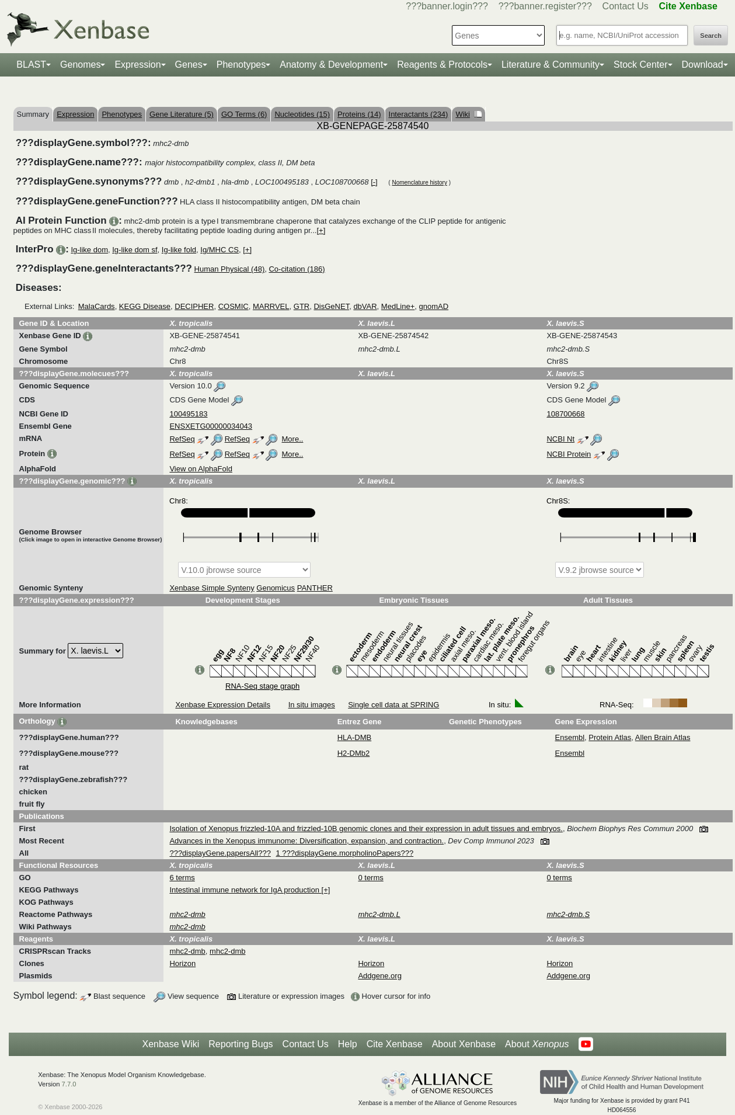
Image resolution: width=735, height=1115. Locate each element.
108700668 (565, 413)
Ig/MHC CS (219, 249)
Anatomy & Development (331, 65)
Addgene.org (379, 975)
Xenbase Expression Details (222, 704)
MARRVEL (271, 306)
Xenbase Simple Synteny (211, 587)
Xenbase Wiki (170, 1044)
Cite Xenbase (395, 1044)
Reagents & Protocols (442, 65)
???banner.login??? (447, 6)
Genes (189, 65)
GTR (301, 306)
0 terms (370, 877)
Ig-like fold (179, 249)
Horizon (182, 963)
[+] (320, 230)
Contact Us (625, 6)
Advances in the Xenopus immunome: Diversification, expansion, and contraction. (306, 840)
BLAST (31, 65)
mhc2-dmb (187, 951)
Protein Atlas (609, 737)
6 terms (181, 877)
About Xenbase (464, 1044)
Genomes (80, 65)
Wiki (468, 114)
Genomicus (275, 587)
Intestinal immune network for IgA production (245, 889)
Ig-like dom (89, 249)
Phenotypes (241, 65)
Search (711, 35)
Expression (137, 65)
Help (347, 1044)
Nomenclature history (419, 182)
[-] (374, 182)
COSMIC (233, 306)
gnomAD (434, 306)
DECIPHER (194, 306)
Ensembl (570, 737)
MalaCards (96, 306)
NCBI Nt (560, 439)
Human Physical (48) (229, 269)
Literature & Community (550, 65)
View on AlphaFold (200, 468)
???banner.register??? (545, 6)
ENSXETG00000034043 (210, 426)
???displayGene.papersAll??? (219, 853)
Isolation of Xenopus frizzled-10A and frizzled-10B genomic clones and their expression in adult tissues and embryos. (366, 828)
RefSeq (181, 439)
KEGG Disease (144, 306)
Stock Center (640, 65)
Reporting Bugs (240, 1044)
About (537, 1044)
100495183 (188, 413)
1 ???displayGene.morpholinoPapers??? (345, 853)
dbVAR (365, 306)
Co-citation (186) (297, 269)
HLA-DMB (354, 737)
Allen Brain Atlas (663, 737)
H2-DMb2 (353, 753)
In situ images (311, 704)
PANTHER (315, 587)
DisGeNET (331, 306)
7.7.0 (69, 1084)
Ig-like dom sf (134, 249)
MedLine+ (397, 306)
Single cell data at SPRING (393, 704)
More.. (293, 439)
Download (702, 65)
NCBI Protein (568, 454)
